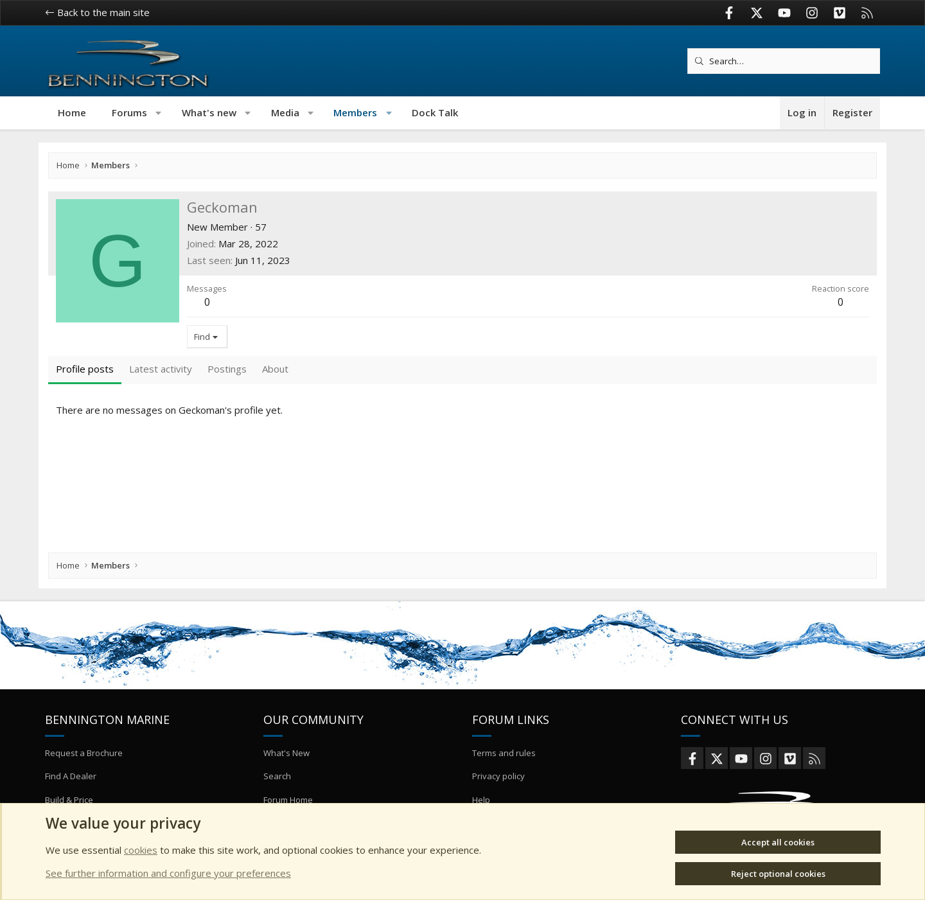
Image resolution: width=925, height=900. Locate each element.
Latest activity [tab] (160, 368)
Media (285, 112)
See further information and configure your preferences (168, 873)
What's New (286, 753)
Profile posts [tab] (85, 368)
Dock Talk (435, 112)
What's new (209, 112)
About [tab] (275, 368)
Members (355, 112)
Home (72, 112)
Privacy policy (498, 776)
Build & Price (69, 800)
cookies (140, 849)
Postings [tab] (227, 368)
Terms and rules (504, 753)
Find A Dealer (70, 776)
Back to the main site (97, 12)
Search (277, 776)
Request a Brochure (84, 753)
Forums (129, 112)
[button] (159, 112)
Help (481, 800)
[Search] (783, 61)
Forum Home (288, 800)
